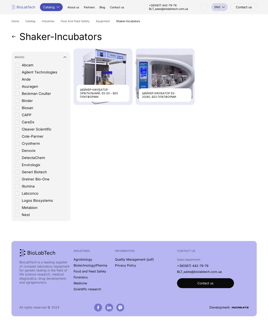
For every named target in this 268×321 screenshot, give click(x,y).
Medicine (80, 283)
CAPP (26, 115)
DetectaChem (33, 158)
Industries (82, 250)
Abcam (27, 65)
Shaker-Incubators (56, 36)
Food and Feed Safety (90, 271)
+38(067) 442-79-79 (163, 5)
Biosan (27, 108)
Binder (27, 101)
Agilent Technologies (39, 72)
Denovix (29, 151)
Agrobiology (83, 259)
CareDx (28, 122)
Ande (26, 79)
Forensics (81, 277)
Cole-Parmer (33, 136)
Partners (89, 7)
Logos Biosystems (37, 200)
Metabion (30, 208)
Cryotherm (31, 143)
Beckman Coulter (36, 93)
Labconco (30, 193)
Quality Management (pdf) (134, 259)
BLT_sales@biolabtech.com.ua (168, 8)
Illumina (28, 186)
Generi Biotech (34, 172)
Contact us (117, 7)
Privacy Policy (125, 265)
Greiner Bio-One (35, 179)
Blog (102, 7)
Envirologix (31, 165)
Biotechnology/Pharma (90, 265)
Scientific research (87, 289)
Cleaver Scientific (36, 129)
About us (73, 7)
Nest (26, 215)
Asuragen (30, 86)
